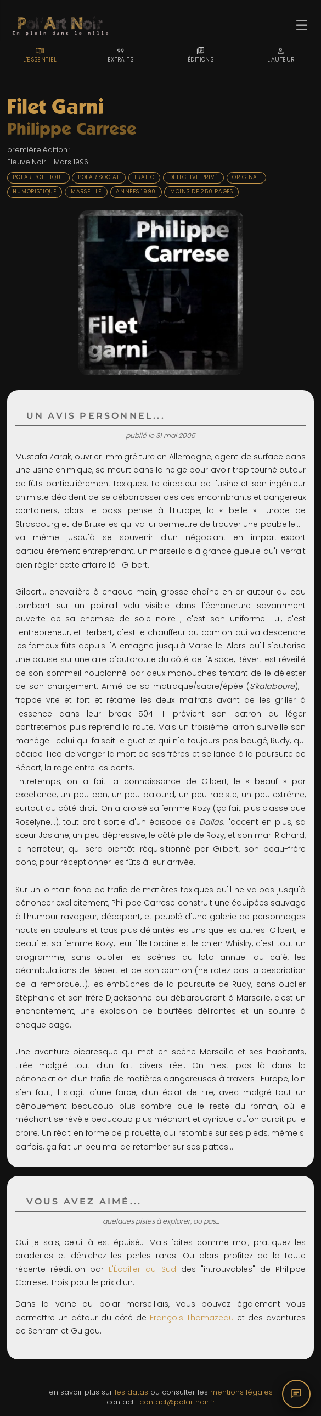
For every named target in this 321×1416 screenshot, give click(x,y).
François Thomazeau (192, 1317)
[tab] (40, 55)
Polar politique (38, 177)
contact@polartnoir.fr (177, 1402)
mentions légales (241, 1392)
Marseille (86, 191)
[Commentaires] (296, 1394)
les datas (131, 1392)
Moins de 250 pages (201, 191)
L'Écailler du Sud (142, 1269)
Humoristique (34, 191)
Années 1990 (136, 191)
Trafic (144, 177)
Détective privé (193, 177)
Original (246, 177)
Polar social (99, 177)
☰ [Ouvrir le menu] (301, 25)
